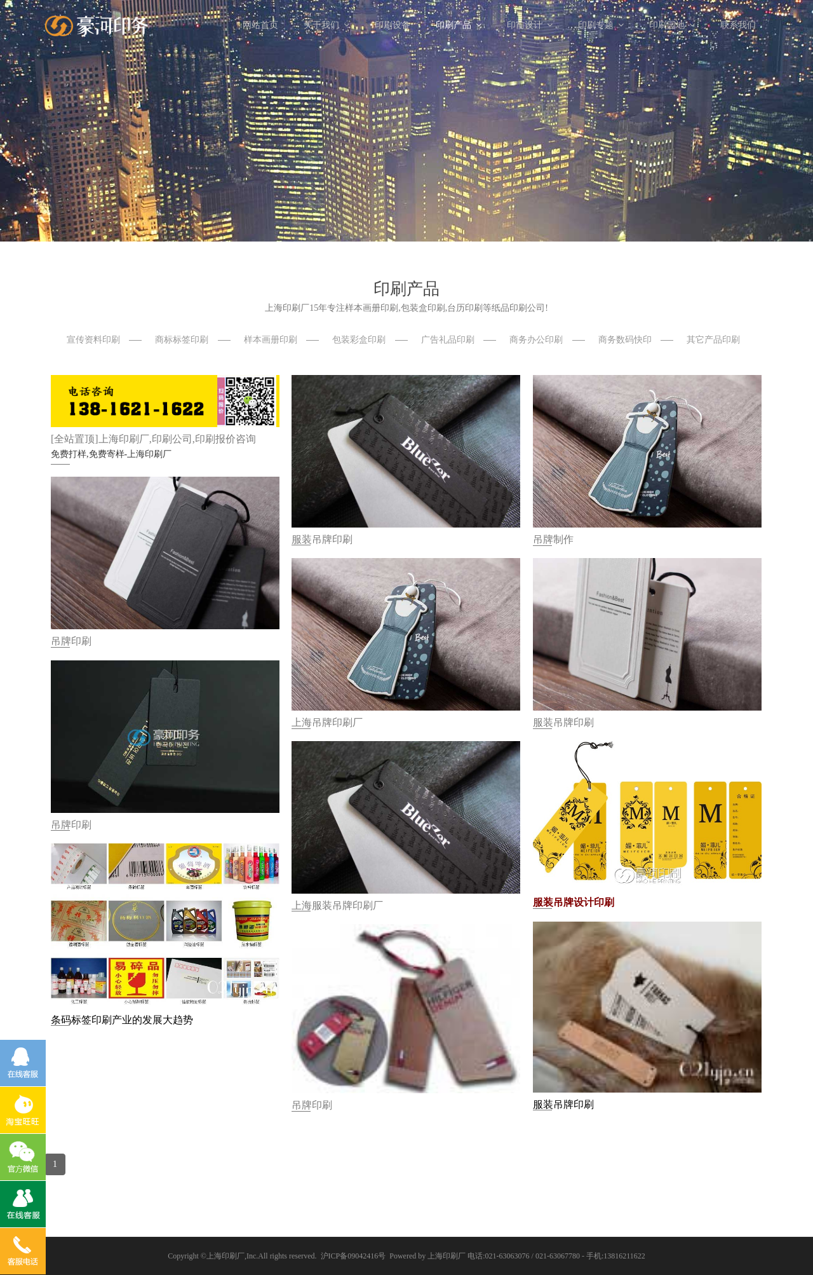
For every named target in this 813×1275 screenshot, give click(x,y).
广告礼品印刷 (447, 339)
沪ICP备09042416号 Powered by (374, 1255)
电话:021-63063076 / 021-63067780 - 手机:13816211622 (556, 1255)
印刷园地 (672, 25)
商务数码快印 (625, 339)
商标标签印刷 (181, 339)
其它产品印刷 (713, 339)
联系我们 (738, 25)
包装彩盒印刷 (359, 339)
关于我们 (326, 25)
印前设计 (530, 25)
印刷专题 (601, 25)
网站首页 (260, 25)
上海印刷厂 (225, 1255)
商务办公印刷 (536, 339)
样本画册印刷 (270, 339)
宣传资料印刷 (93, 339)
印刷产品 (458, 25)
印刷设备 (392, 25)
